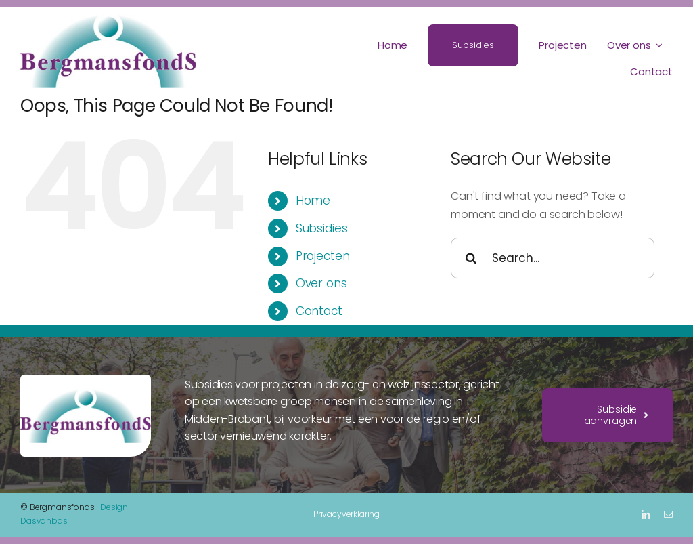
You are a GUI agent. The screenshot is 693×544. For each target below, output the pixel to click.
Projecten (323, 256)
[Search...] (552, 258)
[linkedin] (646, 514)
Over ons (321, 283)
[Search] (471, 258)
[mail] (668, 514)
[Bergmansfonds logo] (108, 18)
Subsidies (322, 228)
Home (313, 200)
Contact (319, 311)
